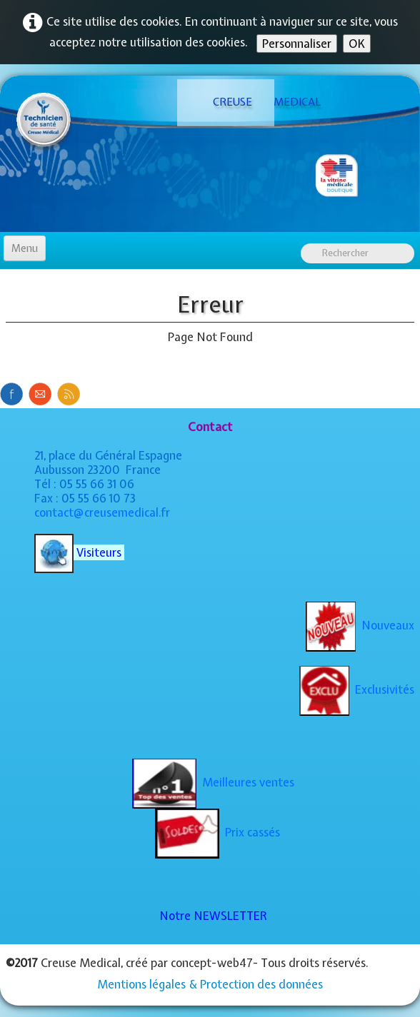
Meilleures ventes (213, 782)
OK (357, 43)
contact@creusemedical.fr (102, 512)
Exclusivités (356, 689)
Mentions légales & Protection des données (210, 984)
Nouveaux (360, 625)
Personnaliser (296, 43)
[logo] (225, 102)
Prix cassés (217, 832)
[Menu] (25, 248)
